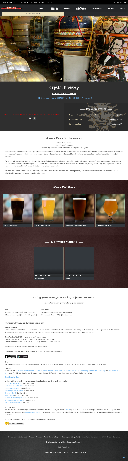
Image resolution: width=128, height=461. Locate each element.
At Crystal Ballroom (64, 93)
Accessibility (96, 437)
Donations (116, 437)
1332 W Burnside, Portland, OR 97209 (50, 98)
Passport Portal (9, 3)
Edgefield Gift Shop (12, 388)
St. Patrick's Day (75, 124)
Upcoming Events (96, 109)
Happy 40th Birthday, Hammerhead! (82, 115)
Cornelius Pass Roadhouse (52, 370)
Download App (38, 3)
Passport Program (35, 437)
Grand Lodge (9, 395)
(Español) (75, 437)
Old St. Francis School (12, 402)
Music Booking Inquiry (52, 437)
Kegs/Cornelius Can (12, 377)
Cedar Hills (39, 370)
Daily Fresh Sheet (64, 447)
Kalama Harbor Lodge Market (16, 397)
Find (49, 3)
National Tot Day (75, 119)
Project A (78, 442)
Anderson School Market (14, 385)
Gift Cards (107, 437)
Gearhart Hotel (10, 393)
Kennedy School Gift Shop (14, 400)
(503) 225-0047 (73, 98)
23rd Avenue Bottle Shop (25, 370)
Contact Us (87, 98)
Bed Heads (23, 3)
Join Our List (22, 437)
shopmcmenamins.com (33, 412)
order (68, 409)
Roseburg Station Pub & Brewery (93, 370)
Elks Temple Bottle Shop (72, 370)
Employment (67, 437)
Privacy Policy (85, 437)
